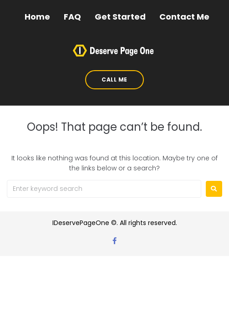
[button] (114, 79)
